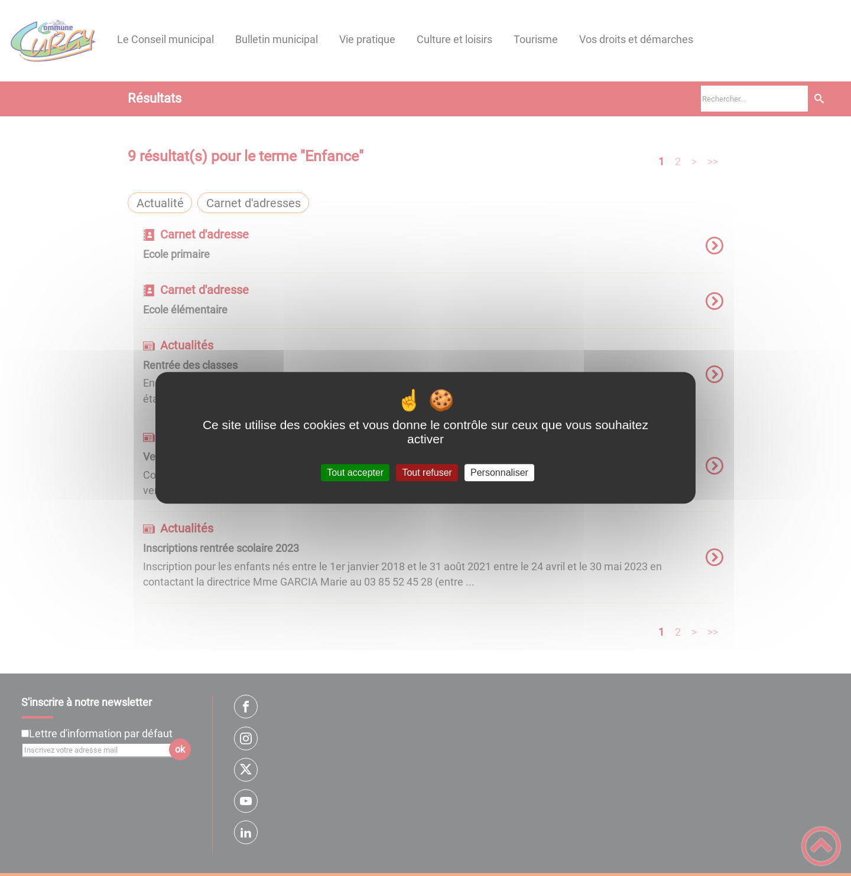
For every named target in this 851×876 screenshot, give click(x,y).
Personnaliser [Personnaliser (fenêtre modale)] (499, 473)
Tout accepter (355, 473)
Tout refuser (427, 473)
